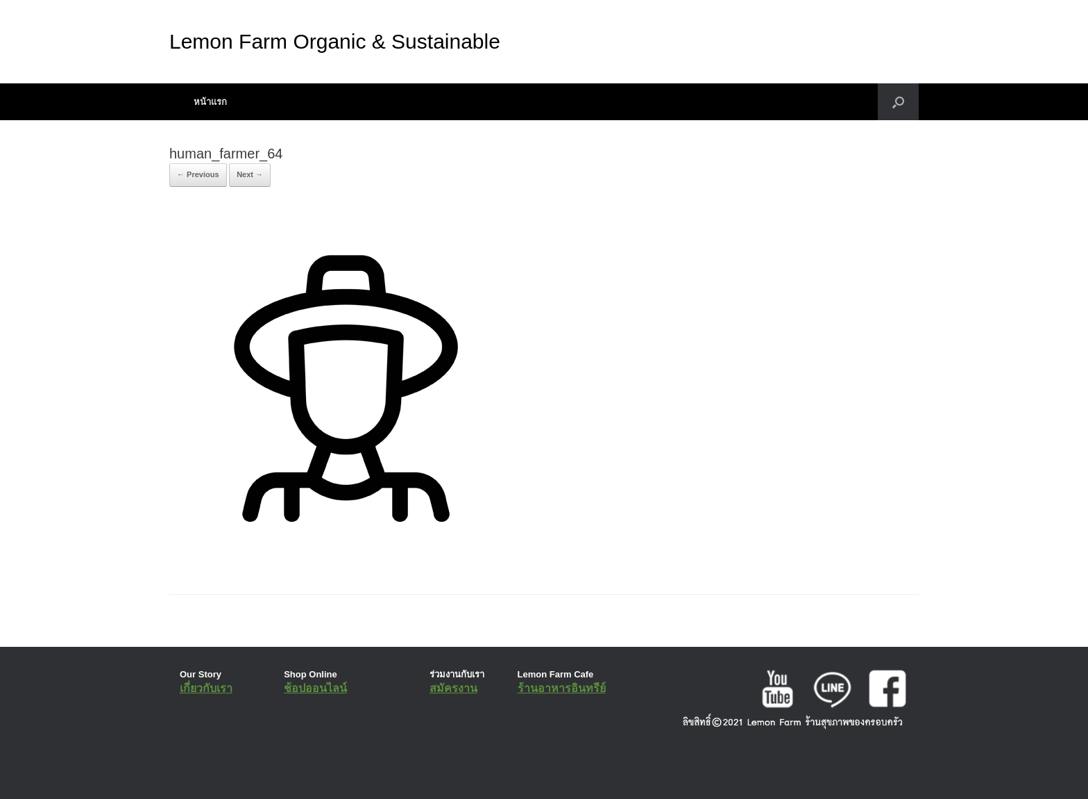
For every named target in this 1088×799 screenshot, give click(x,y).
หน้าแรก (210, 102)
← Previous (198, 174)
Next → (250, 174)
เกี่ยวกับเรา (206, 688)
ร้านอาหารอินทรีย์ (562, 688)
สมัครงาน (453, 688)
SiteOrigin (534, 771)
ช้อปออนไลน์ (315, 688)
